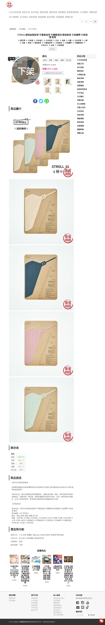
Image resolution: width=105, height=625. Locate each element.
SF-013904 (32, 29)
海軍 (50, 60)
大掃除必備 (81, 75)
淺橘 (62, 60)
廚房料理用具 (73, 12)
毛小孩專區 (14, 17)
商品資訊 (52, 49)
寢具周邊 (44, 12)
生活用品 (24, 17)
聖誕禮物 (42, 17)
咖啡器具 (80, 71)
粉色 (45, 60)
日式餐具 (84, 12)
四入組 (68, 60)
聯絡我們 (12, 598)
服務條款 (56, 603)
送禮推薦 (60, 17)
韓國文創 (69, 17)
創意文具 (26, 12)
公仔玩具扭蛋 (15, 12)
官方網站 (12, 601)
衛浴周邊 (51, 17)
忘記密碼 (56, 601)
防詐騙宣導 (57, 612)
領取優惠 (91, 615)
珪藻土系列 (81, 107)
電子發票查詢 (58, 615)
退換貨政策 (57, 608)
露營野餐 (80, 129)
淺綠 (56, 60)
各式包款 (35, 12)
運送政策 (56, 610)
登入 (63, 598)
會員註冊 (56, 598)
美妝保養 (33, 17)
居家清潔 (53, 12)
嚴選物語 (13, 29)
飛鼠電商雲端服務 (48, 622)
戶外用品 (80, 93)
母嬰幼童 (93, 12)
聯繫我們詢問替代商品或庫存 (53, 73)
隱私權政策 (57, 605)
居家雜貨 (62, 12)
